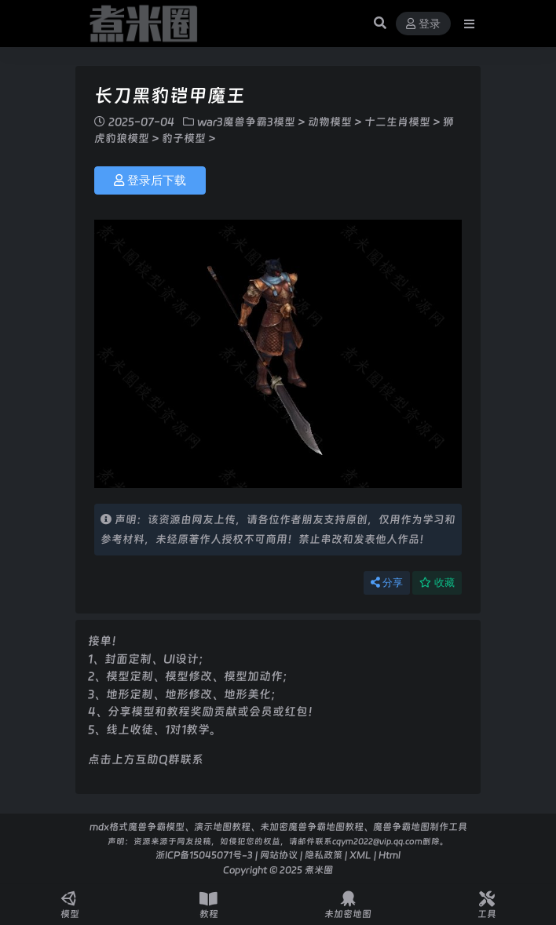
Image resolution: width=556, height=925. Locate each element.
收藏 (437, 582)
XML (360, 855)
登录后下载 (150, 180)
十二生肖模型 (397, 121)
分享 (387, 582)
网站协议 (279, 855)
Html (390, 855)
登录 (423, 24)
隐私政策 (323, 855)
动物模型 (330, 121)
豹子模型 (184, 138)
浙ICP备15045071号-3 (204, 855)
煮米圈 (319, 870)
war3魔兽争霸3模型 (246, 121)
